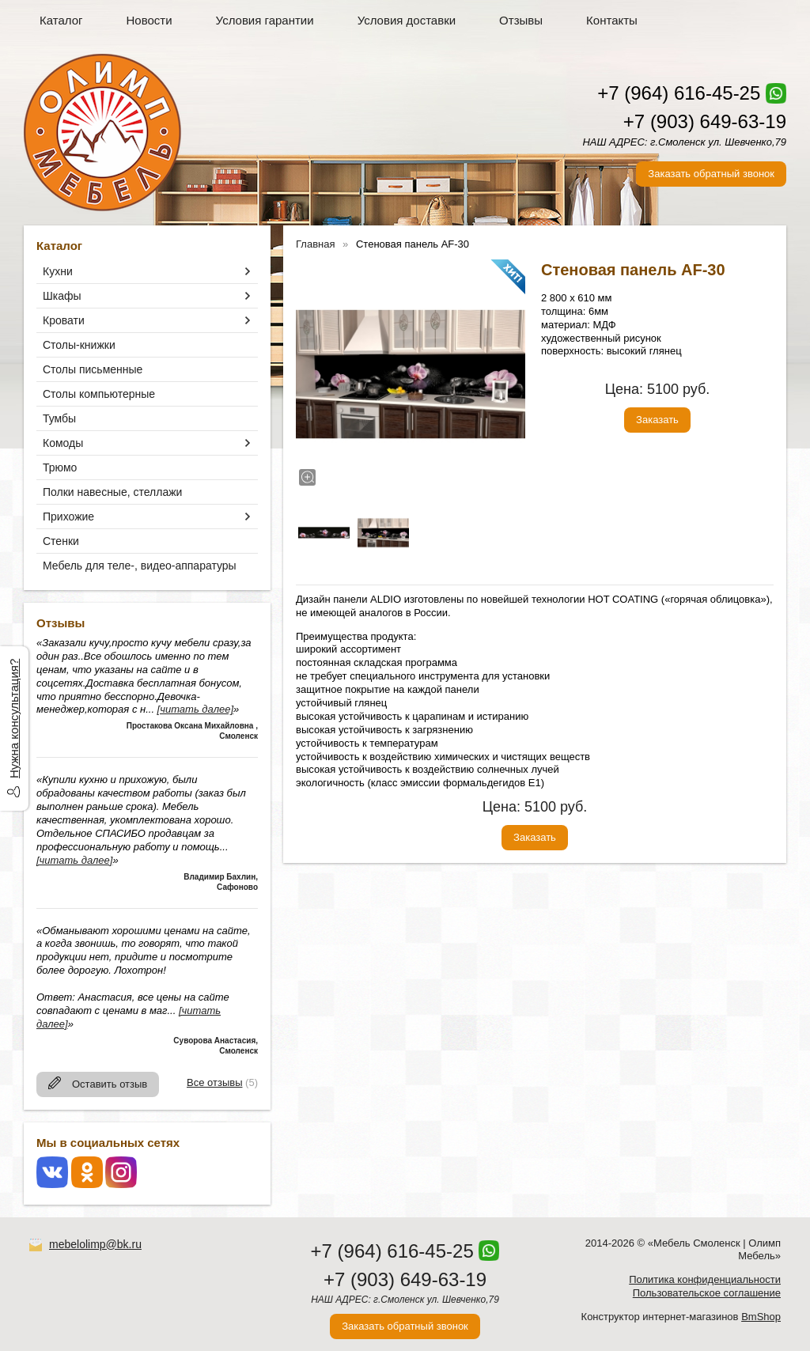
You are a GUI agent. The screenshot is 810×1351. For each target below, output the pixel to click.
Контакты (612, 20)
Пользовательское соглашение (707, 1293)
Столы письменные (92, 369)
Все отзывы (214, 1082)
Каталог (61, 20)
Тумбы (59, 418)
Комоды (63, 443)
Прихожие (68, 516)
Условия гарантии (265, 20)
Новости (149, 20)
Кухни (58, 271)
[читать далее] (195, 709)
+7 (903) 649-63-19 (704, 121)
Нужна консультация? (14, 718)
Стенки (61, 541)
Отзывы (521, 20)
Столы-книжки (79, 345)
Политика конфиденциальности (705, 1279)
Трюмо (60, 467)
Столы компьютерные (99, 394)
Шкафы (62, 296)
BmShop (761, 1317)
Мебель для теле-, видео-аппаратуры (140, 565)
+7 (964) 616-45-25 (678, 93)
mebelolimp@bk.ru (95, 1244)
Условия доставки (407, 20)
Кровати (64, 320)
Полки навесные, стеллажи (112, 492)
